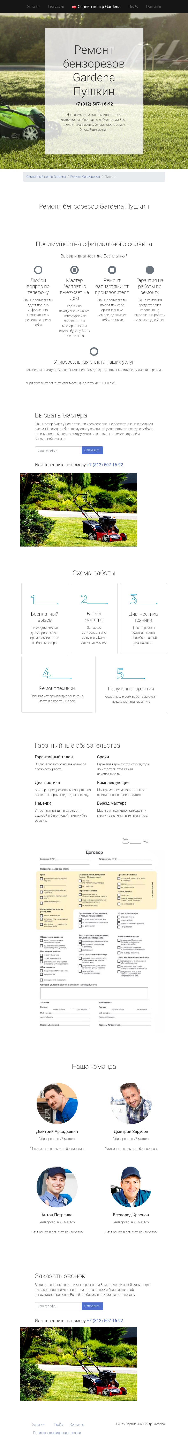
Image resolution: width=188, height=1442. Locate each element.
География (56, 6)
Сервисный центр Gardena (46, 177)
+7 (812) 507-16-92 (94, 104)
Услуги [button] (32, 6)
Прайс (133, 6)
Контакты (153, 6)
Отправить (92, 450)
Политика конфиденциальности (57, 1433)
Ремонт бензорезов (85, 177)
